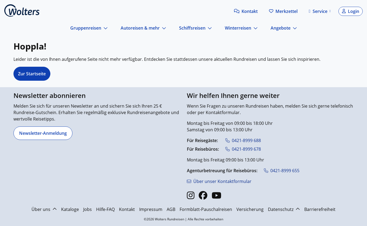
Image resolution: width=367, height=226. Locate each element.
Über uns (44, 209)
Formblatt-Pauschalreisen (206, 209)
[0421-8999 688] (243, 140)
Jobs (87, 209)
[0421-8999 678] (243, 149)
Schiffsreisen (192, 28)
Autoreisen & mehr (140, 28)
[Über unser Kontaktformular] (219, 181)
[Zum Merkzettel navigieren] (283, 11)
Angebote (281, 28)
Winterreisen (238, 28)
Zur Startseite (32, 74)
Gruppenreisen (85, 28)
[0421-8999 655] (281, 170)
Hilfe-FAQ (105, 209)
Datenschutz (284, 209)
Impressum (150, 209)
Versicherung (250, 209)
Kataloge (70, 209)
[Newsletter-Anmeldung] (42, 133)
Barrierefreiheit (319, 209)
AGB (171, 209)
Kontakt (127, 209)
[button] (245, 11)
